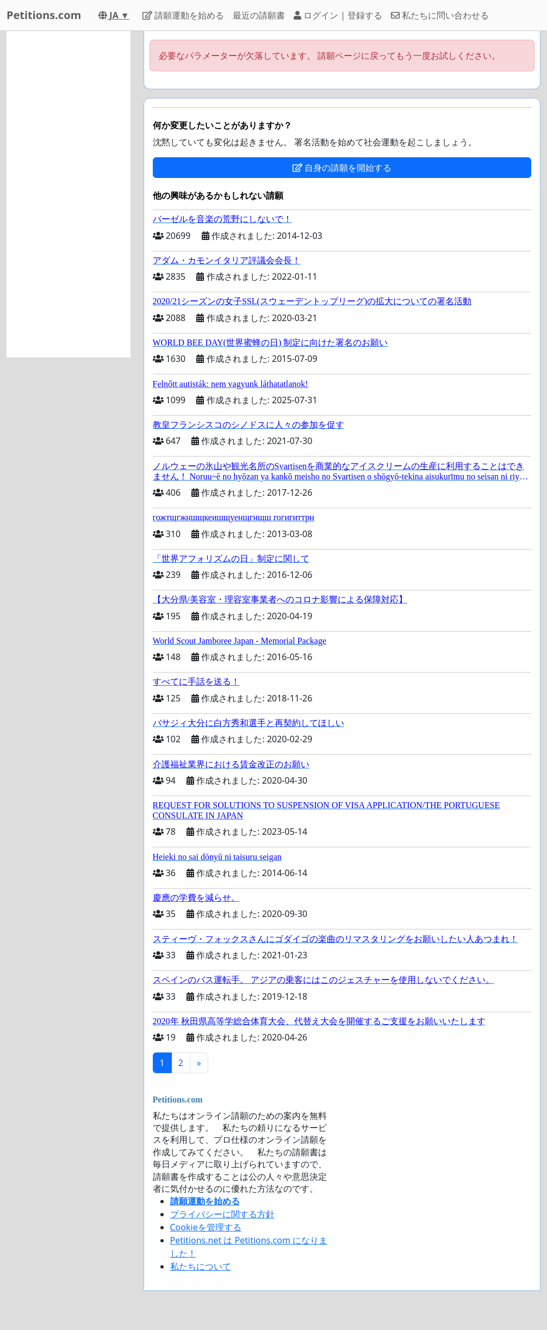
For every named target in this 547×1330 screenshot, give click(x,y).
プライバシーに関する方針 (222, 1214)
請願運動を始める (183, 15)
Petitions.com (44, 15)
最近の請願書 (259, 15)
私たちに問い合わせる (440, 15)
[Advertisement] (68, 194)
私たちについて (200, 1266)
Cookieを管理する (205, 1227)
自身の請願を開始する (342, 168)
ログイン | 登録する (338, 15)
